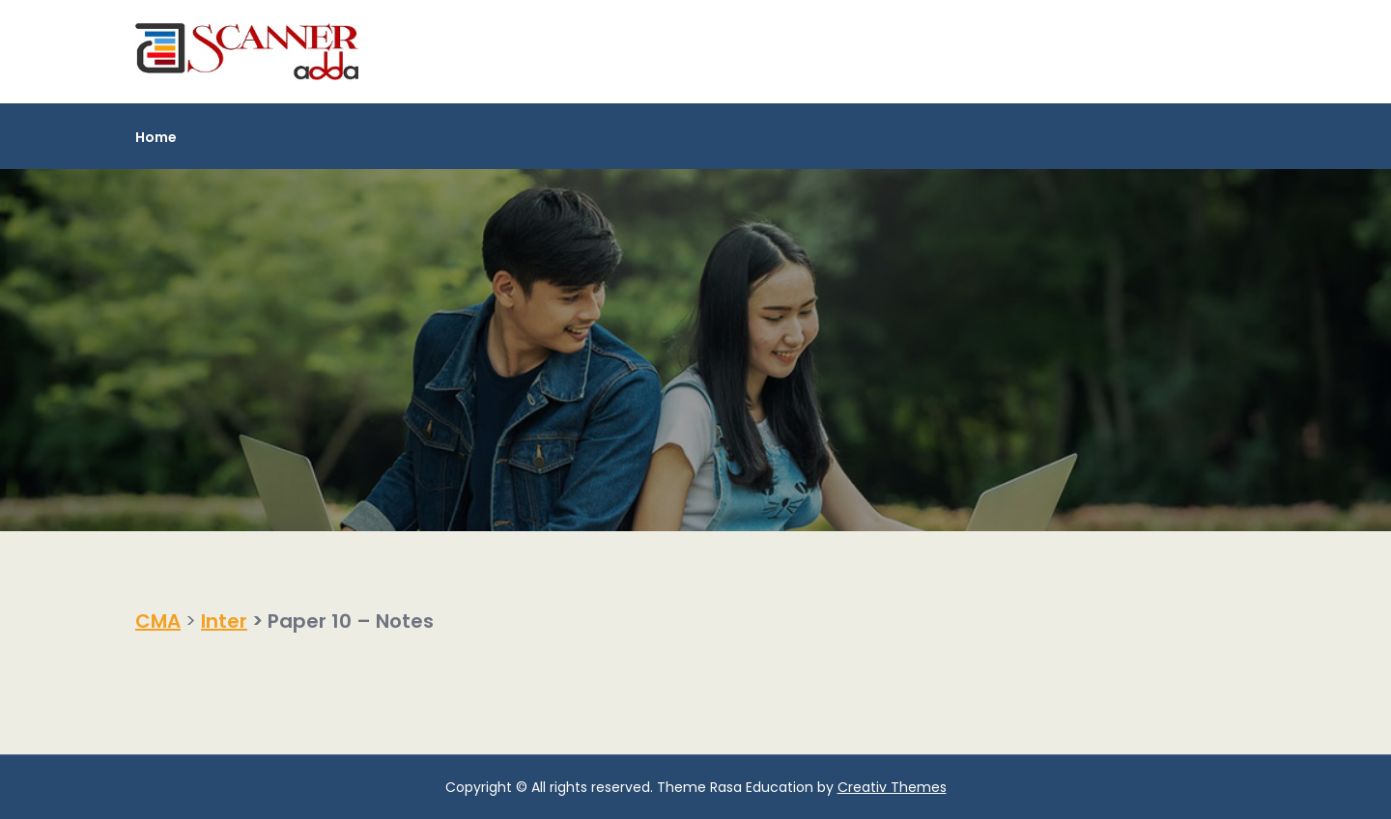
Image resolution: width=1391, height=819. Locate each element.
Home (156, 137)
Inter (224, 621)
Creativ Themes (892, 787)
